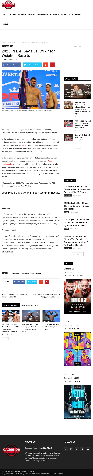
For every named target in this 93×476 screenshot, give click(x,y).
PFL (14, 14)
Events (31, 14)
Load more (77, 254)
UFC (4, 14)
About (6, 24)
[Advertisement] (46, 34)
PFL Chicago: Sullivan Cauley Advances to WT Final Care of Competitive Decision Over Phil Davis (10, 329)
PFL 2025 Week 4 (14, 273)
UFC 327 (67, 321)
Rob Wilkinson (36, 273)
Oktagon (22, 14)
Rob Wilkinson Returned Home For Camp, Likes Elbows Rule (46, 295)
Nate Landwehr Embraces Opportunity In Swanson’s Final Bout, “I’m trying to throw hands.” (76, 93)
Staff (5, 59)
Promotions (67, 14)
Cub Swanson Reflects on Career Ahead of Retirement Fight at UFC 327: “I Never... (77, 189)
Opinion (54, 14)
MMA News (5, 46)
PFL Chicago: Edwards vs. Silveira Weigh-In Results (51, 327)
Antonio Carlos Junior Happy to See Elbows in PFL (14, 295)
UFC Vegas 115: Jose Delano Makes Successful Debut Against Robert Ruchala (77, 222)
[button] (88, 3)
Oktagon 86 (69, 269)
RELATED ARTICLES (10, 305)
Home (4, 43)
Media (78, 14)
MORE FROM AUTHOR (29, 305)
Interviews (42, 14)
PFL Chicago (69, 374)
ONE (9, 14)
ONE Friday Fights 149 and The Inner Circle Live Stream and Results (77, 206)
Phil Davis (25, 273)
